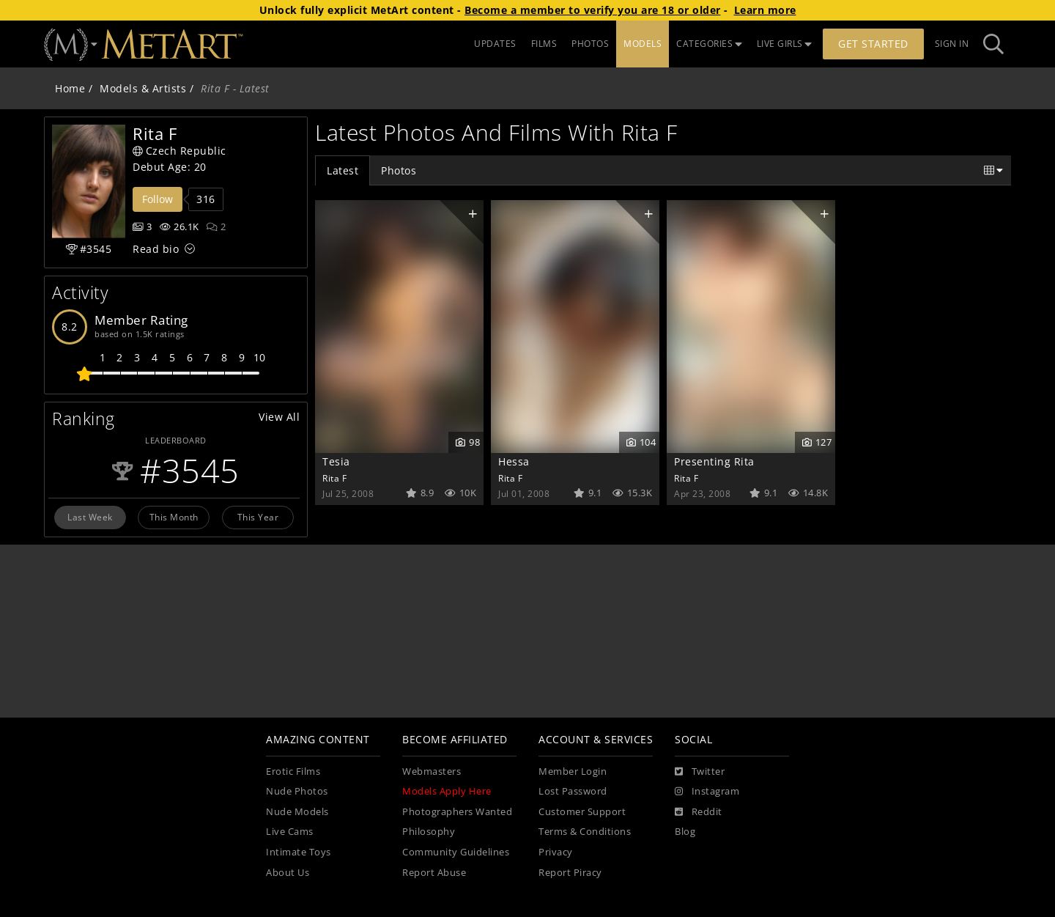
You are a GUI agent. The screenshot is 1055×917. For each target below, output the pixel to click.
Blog (685, 831)
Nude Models (297, 812)
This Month (174, 517)
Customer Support (582, 812)
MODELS (642, 43)
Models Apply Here (447, 791)
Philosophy (428, 831)
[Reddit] (698, 812)
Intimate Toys (298, 852)
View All (279, 417)
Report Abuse (434, 872)
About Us (287, 872)
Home (70, 88)
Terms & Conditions (584, 831)
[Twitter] (700, 771)
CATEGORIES (709, 43)
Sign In (952, 43)
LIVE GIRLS (784, 43)
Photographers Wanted (457, 812)
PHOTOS (590, 43)
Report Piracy (570, 872)
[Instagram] (707, 791)
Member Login (572, 771)
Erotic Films (293, 771)
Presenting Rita (714, 461)
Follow (157, 199)
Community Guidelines (455, 852)
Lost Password (572, 791)
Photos (398, 170)
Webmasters (431, 771)
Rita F (334, 478)
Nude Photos (297, 791)
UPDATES (495, 43)
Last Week (90, 517)
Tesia (336, 461)
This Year (258, 517)
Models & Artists (143, 88)
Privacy (555, 852)
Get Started (873, 44)
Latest (342, 170)
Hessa (514, 461)
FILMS (544, 43)
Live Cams (290, 831)
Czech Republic (179, 151)
